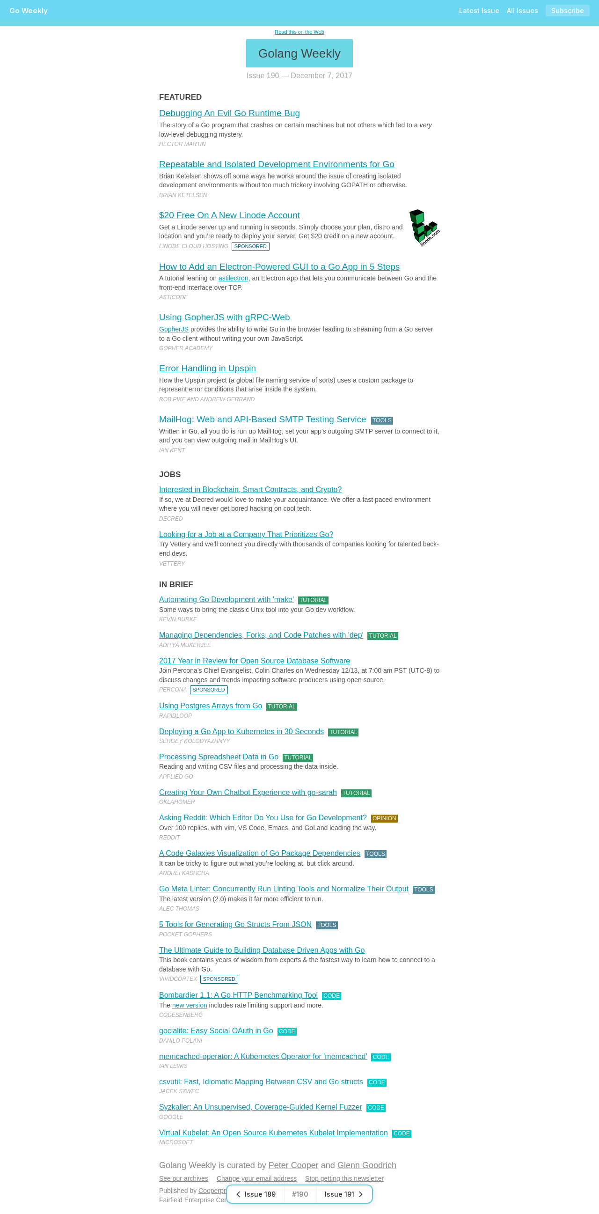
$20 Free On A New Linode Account (229, 215)
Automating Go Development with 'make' (226, 599)
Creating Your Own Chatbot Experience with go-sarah (248, 792)
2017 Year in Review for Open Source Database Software (254, 661)
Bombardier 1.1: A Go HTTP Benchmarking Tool (238, 995)
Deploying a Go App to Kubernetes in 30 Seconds (241, 732)
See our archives (183, 1178)
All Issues (522, 11)
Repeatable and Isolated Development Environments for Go (276, 164)
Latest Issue (479, 11)
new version (189, 1005)
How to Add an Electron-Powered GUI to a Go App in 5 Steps (279, 267)
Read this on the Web (299, 32)
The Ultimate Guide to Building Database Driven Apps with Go (262, 950)
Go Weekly (28, 10)
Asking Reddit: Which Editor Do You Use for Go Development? (263, 818)
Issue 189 (255, 1194)
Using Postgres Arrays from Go (211, 706)
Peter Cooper (294, 1165)
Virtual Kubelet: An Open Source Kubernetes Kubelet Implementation (273, 1133)
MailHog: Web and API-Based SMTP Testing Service (262, 419)
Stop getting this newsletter (344, 1178)
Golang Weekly (299, 53)
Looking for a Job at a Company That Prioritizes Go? (246, 534)
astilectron (233, 278)
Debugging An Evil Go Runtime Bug (229, 113)
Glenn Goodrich (366, 1165)
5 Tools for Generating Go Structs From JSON (235, 924)
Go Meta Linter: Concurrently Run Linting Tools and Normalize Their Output (284, 889)
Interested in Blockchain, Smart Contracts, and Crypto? (250, 489)
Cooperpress (217, 1190)
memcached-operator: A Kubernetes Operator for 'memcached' (263, 1056)
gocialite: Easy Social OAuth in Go (216, 1031)
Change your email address (257, 1178)
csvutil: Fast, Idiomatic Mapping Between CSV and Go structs (261, 1082)
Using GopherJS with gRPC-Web (224, 317)
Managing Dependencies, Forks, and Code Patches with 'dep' (261, 635)
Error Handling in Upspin (207, 368)
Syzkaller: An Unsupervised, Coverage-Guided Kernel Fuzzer (260, 1107)
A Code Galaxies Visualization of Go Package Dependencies (259, 853)
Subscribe (567, 11)
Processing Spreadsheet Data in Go (218, 757)
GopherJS (174, 329)
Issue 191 (344, 1194)
